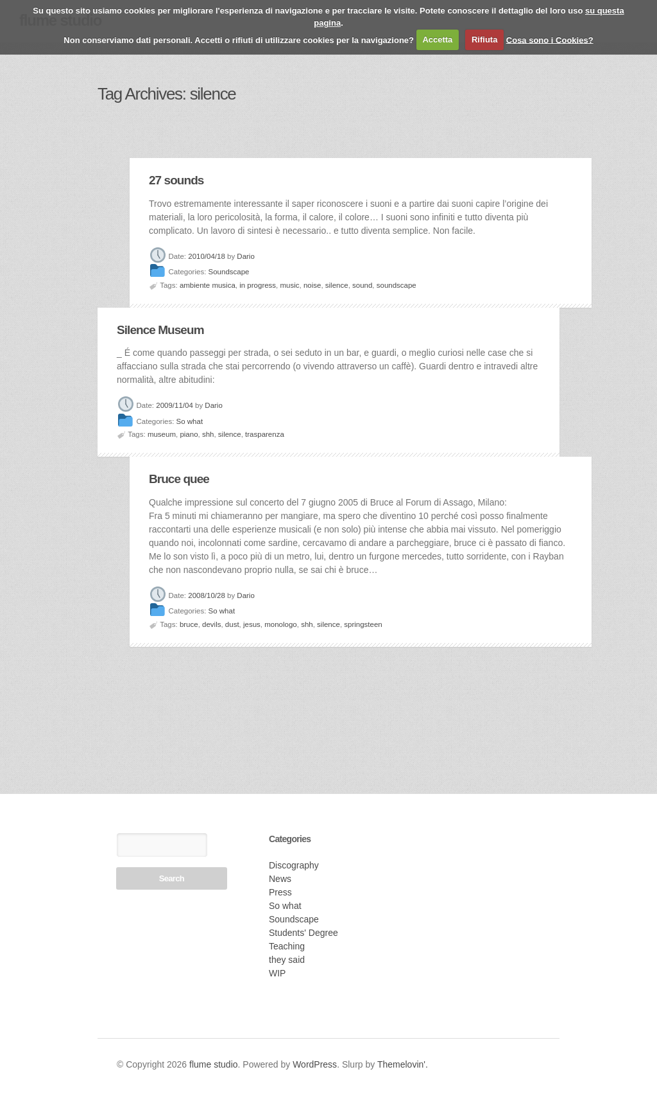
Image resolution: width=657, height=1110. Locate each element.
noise (312, 285)
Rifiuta (484, 39)
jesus (251, 624)
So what (189, 421)
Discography (294, 865)
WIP (277, 973)
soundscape (396, 285)
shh (208, 434)
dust (232, 624)
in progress (257, 285)
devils (211, 624)
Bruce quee (179, 479)
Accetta (437, 39)
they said (287, 960)
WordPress (315, 1064)
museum (162, 434)
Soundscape (229, 272)
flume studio (213, 1064)
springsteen (363, 624)
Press (280, 892)
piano (189, 434)
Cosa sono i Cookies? (549, 39)
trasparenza (264, 434)
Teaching (287, 946)
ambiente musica (207, 285)
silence (336, 285)
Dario (245, 256)
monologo (280, 624)
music (290, 285)
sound (362, 285)
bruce (189, 624)
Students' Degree (303, 933)
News (280, 879)
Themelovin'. (402, 1064)
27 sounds (176, 180)
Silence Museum (160, 330)
